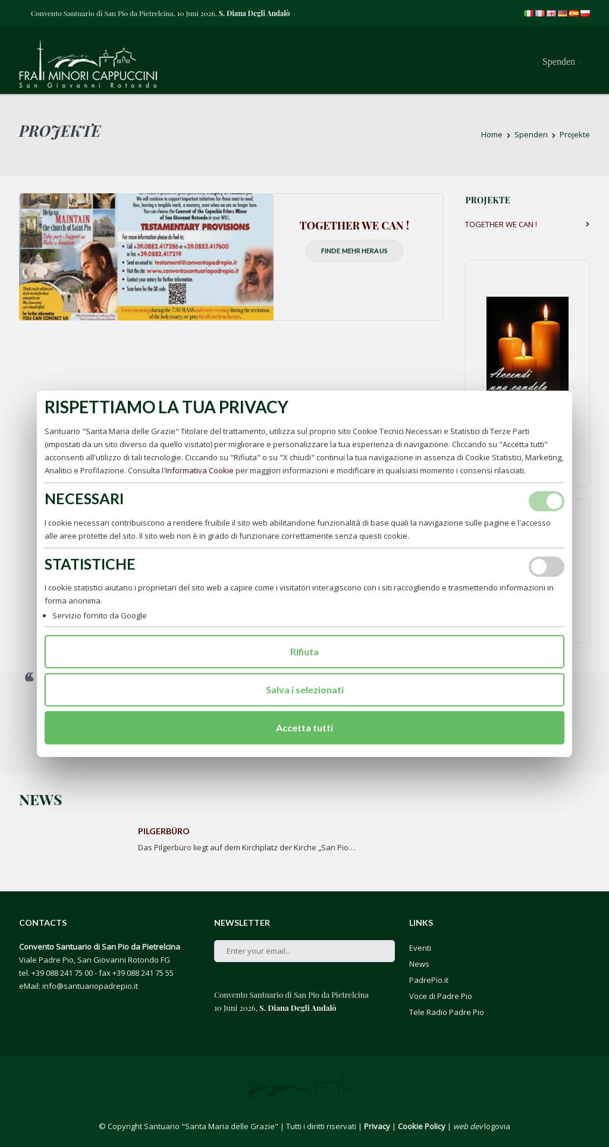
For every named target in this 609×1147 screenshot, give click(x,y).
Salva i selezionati (305, 689)
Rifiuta (304, 651)
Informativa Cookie (199, 470)
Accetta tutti (304, 727)
